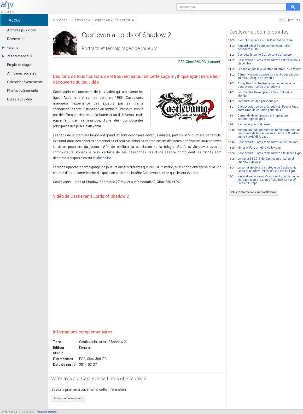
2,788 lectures (289, 20)
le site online (102, 158)
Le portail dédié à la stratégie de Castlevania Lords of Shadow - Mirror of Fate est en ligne (262, 169)
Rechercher (16, 39)
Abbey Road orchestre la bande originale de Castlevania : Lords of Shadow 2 (261, 85)
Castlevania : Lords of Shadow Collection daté (263, 142)
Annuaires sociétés (21, 73)
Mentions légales (47, 411)
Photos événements (22, 91)
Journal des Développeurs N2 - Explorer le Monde (260, 94)
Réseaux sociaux (17, 56)
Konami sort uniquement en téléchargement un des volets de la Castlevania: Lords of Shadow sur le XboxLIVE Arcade (264, 133)
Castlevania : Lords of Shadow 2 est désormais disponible (264, 61)
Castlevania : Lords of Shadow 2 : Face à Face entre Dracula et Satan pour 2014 (263, 108)
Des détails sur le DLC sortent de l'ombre (260, 54)
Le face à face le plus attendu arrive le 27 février (264, 69)
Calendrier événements (25, 82)
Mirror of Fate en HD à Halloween (254, 147)
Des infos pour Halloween (249, 124)
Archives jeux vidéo (21, 30)
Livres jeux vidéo (19, 99)
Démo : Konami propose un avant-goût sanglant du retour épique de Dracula (264, 76)
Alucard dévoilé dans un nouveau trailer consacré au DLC (259, 47)
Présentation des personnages (253, 101)
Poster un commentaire (68, 398)
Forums (10, 47)
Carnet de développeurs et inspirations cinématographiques (258, 117)
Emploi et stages (19, 65)
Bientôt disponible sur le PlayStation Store (260, 40)
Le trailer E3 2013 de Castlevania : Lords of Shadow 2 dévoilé (261, 160)
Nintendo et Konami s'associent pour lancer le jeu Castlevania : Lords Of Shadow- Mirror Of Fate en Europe (263, 180)
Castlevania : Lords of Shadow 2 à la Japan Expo (264, 153)
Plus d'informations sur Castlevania (253, 192)
